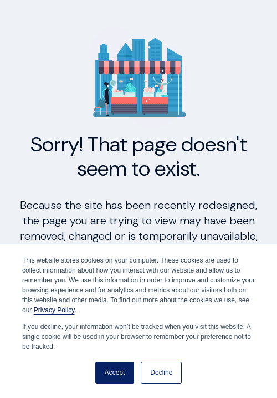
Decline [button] (161, 372)
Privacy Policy (54, 310)
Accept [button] (115, 372)
